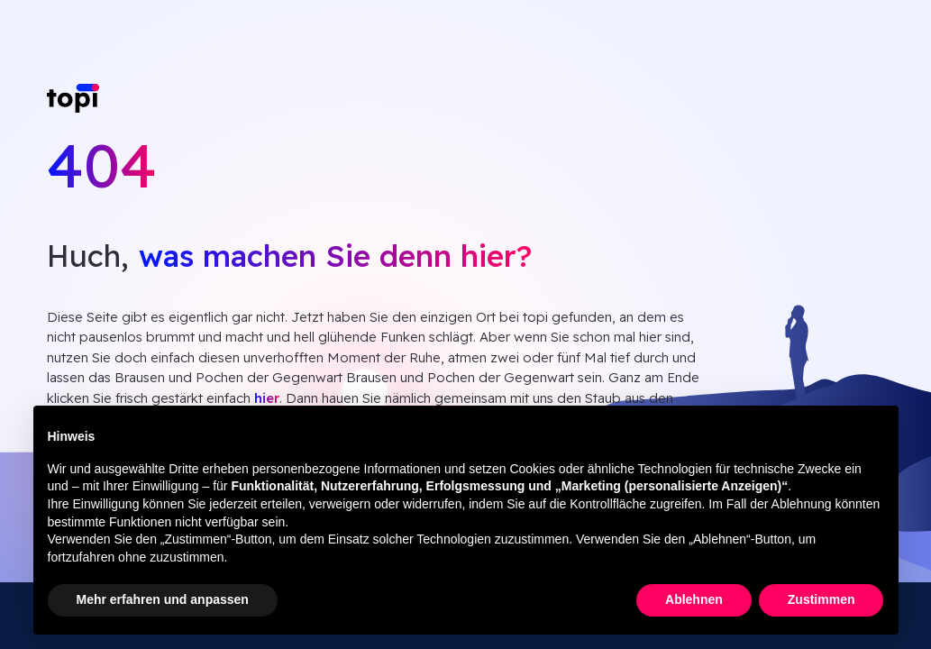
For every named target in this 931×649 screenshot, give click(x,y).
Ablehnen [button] (694, 599)
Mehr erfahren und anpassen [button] (163, 599)
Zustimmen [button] (821, 599)
